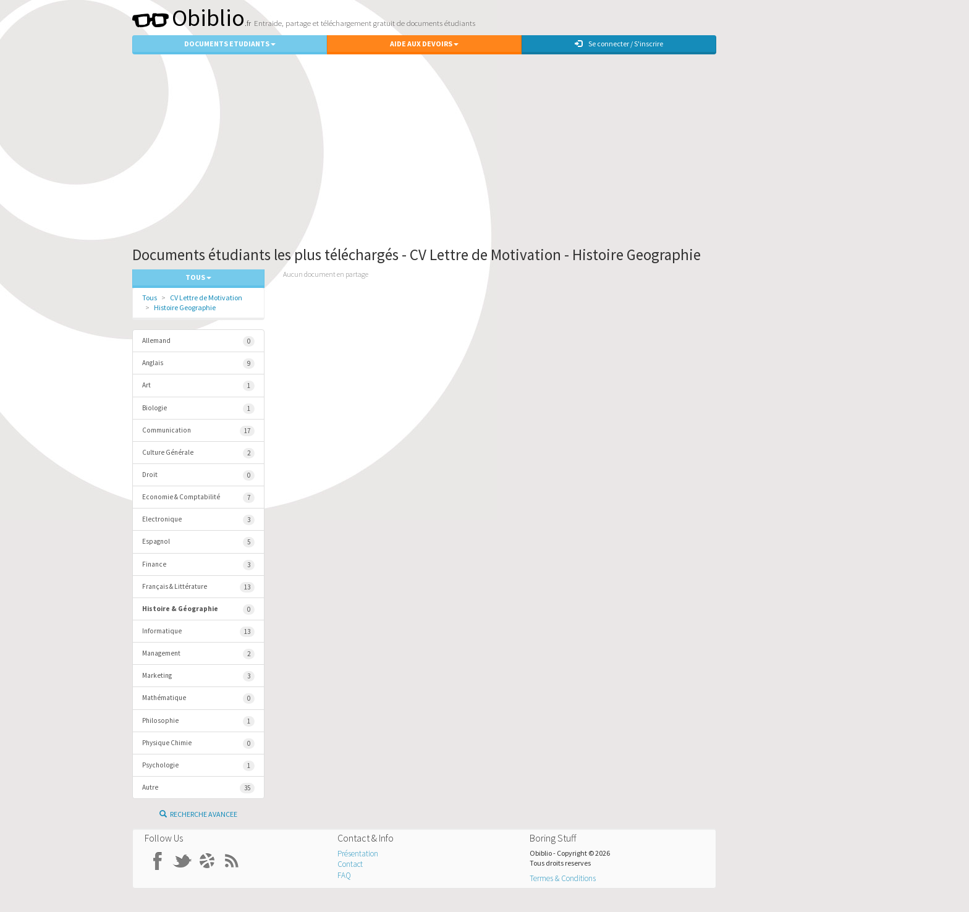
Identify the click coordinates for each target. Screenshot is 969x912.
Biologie (198, 408)
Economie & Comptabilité (198, 497)
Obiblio (188, 17)
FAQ (344, 875)
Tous (149, 297)
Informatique (198, 632)
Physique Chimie (198, 743)
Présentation (357, 853)
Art (198, 386)
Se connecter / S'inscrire (619, 43)
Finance (198, 565)
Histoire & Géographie (198, 609)
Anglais (198, 363)
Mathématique (198, 698)
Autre (198, 788)
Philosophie (198, 721)
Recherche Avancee (198, 814)
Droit (198, 475)
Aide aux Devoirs (424, 43)
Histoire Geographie (185, 307)
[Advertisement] (484, 147)
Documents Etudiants (230, 43)
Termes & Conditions (563, 878)
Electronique (198, 520)
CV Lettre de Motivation (206, 297)
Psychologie (198, 766)
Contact (350, 864)
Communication (198, 431)
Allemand (198, 341)
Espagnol (198, 542)
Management (198, 654)
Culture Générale (198, 453)
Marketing (198, 676)
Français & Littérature (198, 587)
